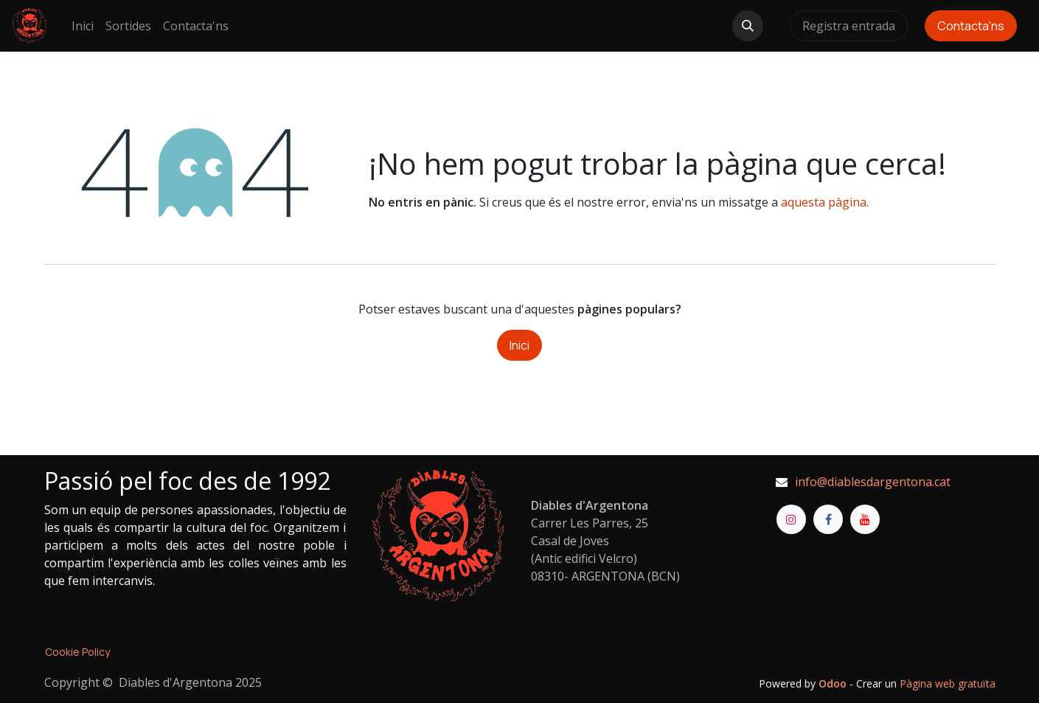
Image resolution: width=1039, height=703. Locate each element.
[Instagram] (791, 519)
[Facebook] (828, 519)
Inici (519, 345)
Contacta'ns (970, 26)
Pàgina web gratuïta (947, 683)
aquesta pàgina (823, 202)
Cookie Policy (77, 652)
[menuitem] (83, 26)
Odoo (834, 683)
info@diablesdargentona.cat (873, 482)
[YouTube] (865, 519)
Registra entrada (848, 26)
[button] (747, 25)
